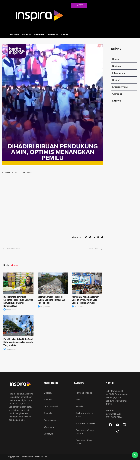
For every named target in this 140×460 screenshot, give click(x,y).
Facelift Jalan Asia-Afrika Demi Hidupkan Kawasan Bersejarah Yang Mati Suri (18, 342)
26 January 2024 (10, 172)
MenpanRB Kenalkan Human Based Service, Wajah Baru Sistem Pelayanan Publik (85, 300)
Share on (76, 237)
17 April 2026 (9, 310)
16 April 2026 (44, 307)
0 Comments (27, 172)
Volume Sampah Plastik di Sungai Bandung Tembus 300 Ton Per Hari (51, 300)
